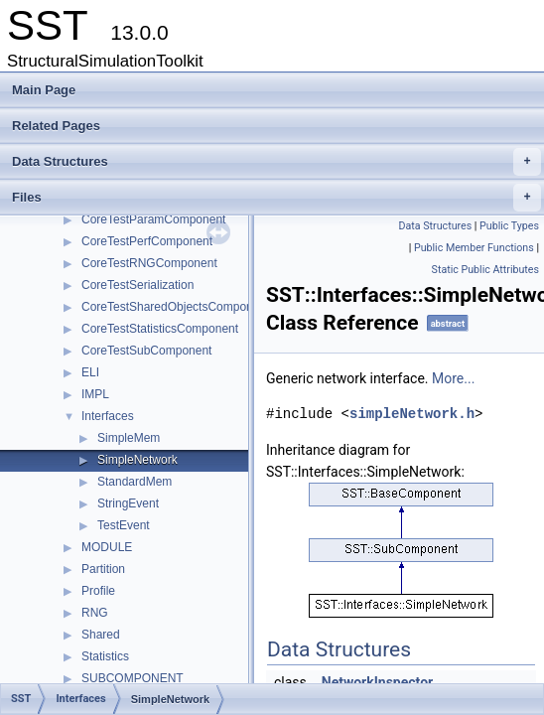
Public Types (509, 225)
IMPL (95, 394)
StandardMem (134, 482)
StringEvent (128, 503)
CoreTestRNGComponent (149, 263)
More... (453, 378)
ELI (90, 372)
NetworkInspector (377, 682)
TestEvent (123, 525)
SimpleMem (128, 438)
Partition (103, 569)
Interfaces (107, 416)
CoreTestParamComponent (153, 219)
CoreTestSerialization (137, 285)
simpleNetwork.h (412, 413)
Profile (98, 591)
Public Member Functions (474, 247)
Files (276, 198)
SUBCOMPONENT (132, 678)
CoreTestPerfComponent (146, 241)
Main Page (43, 89)
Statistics (105, 656)
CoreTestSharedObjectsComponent (175, 307)
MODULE (106, 547)
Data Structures (276, 162)
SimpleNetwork (137, 460)
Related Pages (56, 125)
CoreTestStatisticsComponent (159, 329)
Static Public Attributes (485, 269)
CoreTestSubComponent (146, 351)
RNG (94, 613)
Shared (100, 635)
